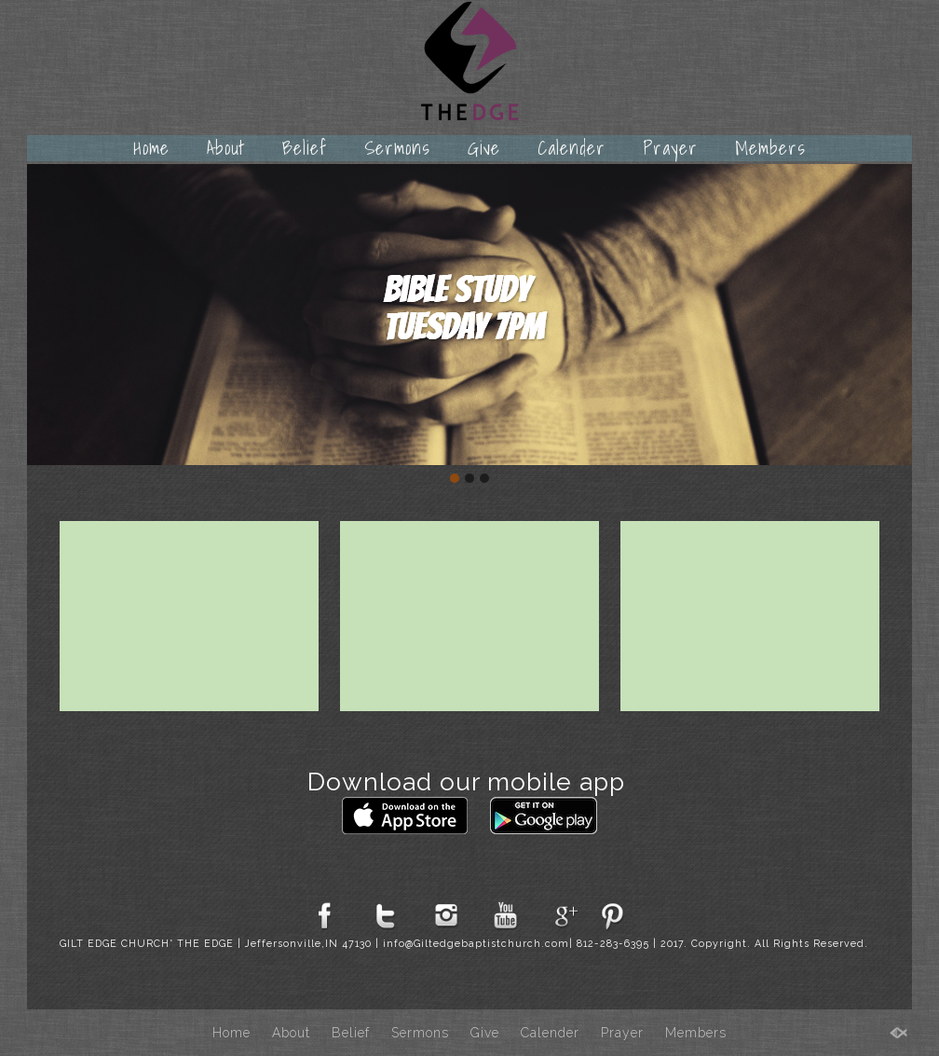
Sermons (397, 148)
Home (151, 148)
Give (484, 148)
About (226, 148)
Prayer (670, 148)
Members (770, 148)
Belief (304, 148)
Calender (572, 148)
